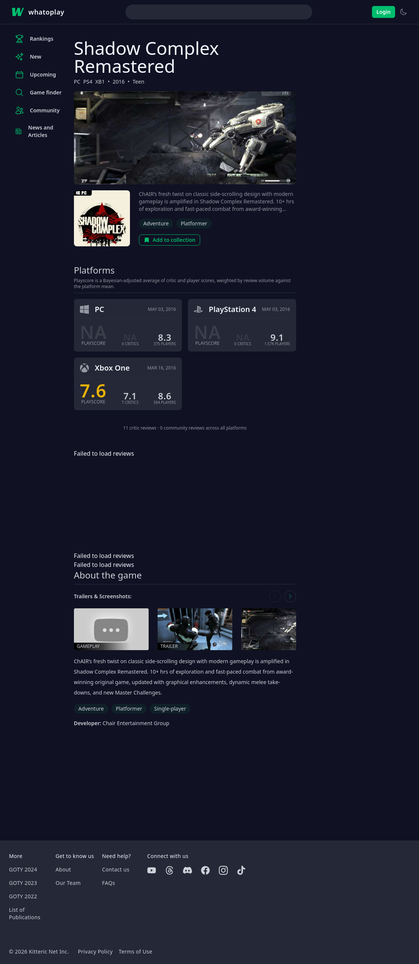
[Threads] (169, 870)
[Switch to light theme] (403, 12)
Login (383, 11)
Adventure (156, 223)
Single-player (170, 708)
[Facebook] (205, 870)
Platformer (194, 223)
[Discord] (187, 870)
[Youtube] (151, 870)
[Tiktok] (241, 870)
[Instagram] (223, 870)
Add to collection (170, 239)
